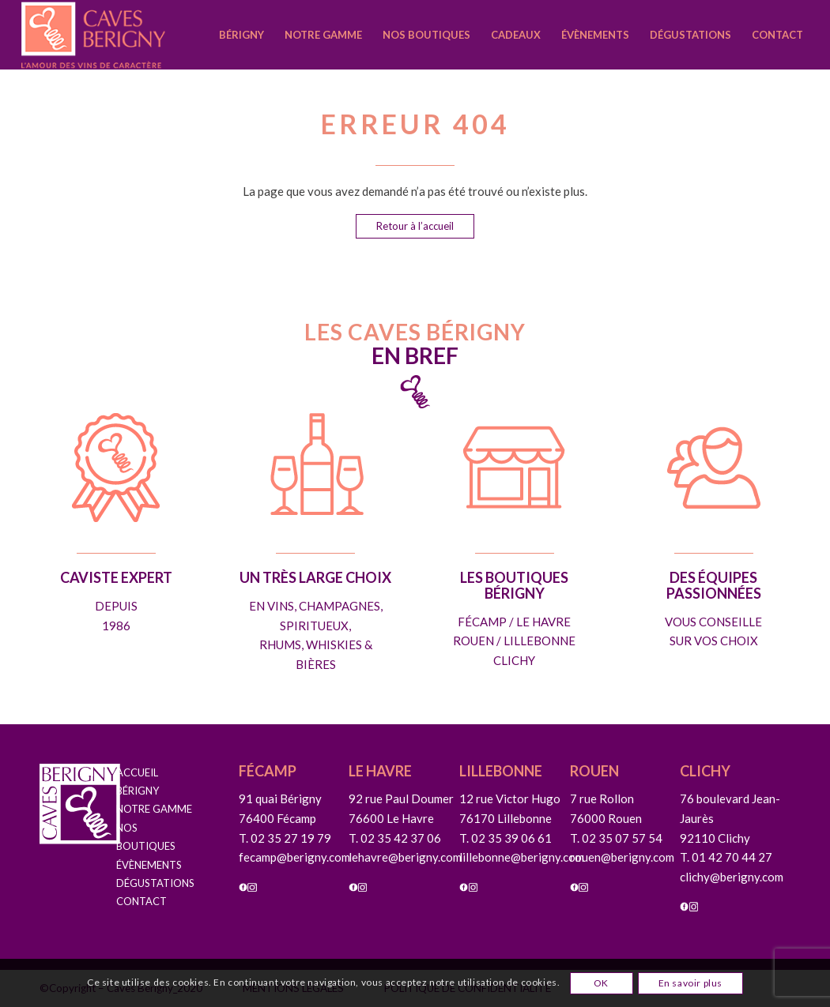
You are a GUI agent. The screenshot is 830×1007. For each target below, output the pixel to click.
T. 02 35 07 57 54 (616, 838)
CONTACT (141, 901)
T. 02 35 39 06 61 (505, 838)
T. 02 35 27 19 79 (285, 838)
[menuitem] (241, 35)
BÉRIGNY (137, 790)
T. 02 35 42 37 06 (395, 838)
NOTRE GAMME (154, 808)
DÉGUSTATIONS (154, 883)
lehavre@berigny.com (405, 857)
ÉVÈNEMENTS (149, 865)
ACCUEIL (137, 772)
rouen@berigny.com (622, 857)
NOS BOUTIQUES (145, 836)
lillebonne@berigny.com (521, 857)
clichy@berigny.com (731, 877)
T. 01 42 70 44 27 (726, 857)
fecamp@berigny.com (294, 857)
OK (601, 983)
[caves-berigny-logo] (121, 35)
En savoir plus (690, 983)
